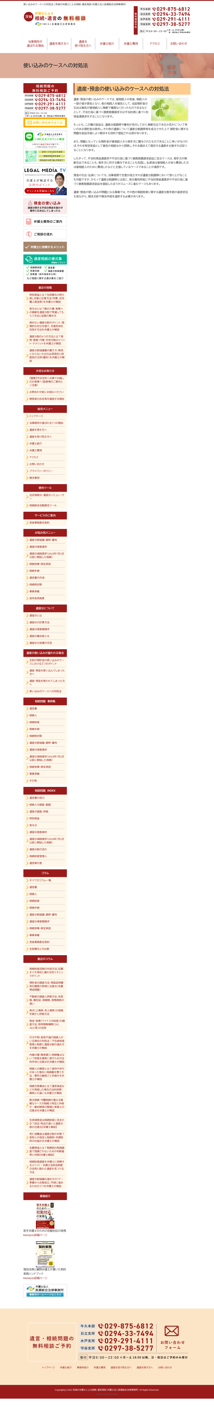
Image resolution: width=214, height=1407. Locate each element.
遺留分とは (35, 615)
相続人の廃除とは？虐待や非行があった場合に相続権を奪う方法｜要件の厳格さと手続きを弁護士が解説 (46, 1074)
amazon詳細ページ (36, 1235)
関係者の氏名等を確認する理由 (46, 398)
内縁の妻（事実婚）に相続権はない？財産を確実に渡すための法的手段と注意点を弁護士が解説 (46, 1058)
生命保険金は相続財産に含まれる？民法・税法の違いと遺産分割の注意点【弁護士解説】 (46, 1123)
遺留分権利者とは (39, 636)
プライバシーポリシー (40, 471)
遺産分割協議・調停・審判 (43, 539)
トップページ (36, 416)
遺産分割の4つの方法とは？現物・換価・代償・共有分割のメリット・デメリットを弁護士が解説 (47, 340)
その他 (33, 780)
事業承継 (34, 591)
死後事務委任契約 (39, 522)
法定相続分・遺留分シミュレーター (46, 497)
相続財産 (34, 722)
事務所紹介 (83, 1367)
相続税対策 (35, 584)
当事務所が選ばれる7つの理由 (46, 423)
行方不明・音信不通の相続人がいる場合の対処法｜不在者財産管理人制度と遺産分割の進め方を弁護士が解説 (46, 1042)
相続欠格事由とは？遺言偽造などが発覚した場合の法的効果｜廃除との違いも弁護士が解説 (46, 1090)
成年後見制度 (36, 598)
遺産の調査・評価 (38, 811)
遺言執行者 (35, 863)
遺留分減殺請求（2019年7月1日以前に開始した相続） (46, 555)
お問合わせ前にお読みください (46, 392)
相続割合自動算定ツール (43, 505)
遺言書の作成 (36, 577)
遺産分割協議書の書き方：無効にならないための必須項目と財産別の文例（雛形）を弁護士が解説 (47, 355)
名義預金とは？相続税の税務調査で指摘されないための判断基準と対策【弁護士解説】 (46, 1151)
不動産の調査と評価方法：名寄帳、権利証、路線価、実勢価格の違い (46, 1000)
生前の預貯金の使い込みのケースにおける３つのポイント (46, 662)
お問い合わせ (178, 43)
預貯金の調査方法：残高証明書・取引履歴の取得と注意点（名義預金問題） (47, 986)
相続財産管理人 (38, 856)
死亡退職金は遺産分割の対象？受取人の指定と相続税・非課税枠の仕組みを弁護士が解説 (47, 1137)
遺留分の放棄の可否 (40, 643)
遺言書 (33, 708)
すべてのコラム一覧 (40, 880)
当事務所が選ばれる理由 (35, 43)
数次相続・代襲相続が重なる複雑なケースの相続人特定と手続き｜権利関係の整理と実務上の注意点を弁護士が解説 (46, 1105)
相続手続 (34, 570)
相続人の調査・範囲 (40, 804)
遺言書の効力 (36, 797)
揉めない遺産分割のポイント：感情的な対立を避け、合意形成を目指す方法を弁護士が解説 (46, 326)
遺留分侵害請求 (38, 546)
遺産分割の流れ (38, 849)
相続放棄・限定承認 (40, 564)
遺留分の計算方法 (39, 622)
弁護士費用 (131, 43)
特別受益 (34, 818)
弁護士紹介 (107, 43)
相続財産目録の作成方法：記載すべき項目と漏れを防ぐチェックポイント (46, 972)
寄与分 (33, 825)
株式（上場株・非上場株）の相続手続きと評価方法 (46, 1012)
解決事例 (34, 477)
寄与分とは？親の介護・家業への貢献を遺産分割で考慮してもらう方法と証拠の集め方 (46, 312)
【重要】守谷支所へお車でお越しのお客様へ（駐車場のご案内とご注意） (46, 382)
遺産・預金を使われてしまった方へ (47, 682)
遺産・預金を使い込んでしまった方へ (47, 672)
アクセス (155, 43)
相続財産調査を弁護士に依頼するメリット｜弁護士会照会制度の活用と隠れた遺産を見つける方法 (46, 1167)
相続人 (33, 715)
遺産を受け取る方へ (83, 43)
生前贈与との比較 (39, 948)
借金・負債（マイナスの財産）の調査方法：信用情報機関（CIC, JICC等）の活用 (47, 1024)
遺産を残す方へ (59, 43)
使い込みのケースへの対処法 (45, 691)
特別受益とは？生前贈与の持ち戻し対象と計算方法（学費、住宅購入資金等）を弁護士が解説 (46, 298)
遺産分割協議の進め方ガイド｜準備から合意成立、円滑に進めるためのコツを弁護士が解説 (46, 1183)
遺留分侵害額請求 (39, 629)
